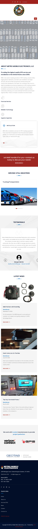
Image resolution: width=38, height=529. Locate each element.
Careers (3, 508)
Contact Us (4, 511)
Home (2, 496)
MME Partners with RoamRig (11, 307)
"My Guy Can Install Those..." (11, 399)
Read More (6, 322)
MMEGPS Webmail (5, 516)
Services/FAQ (4, 502)
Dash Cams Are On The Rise (11, 353)
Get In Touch (19, 162)
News (2, 505)
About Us (3, 499)
